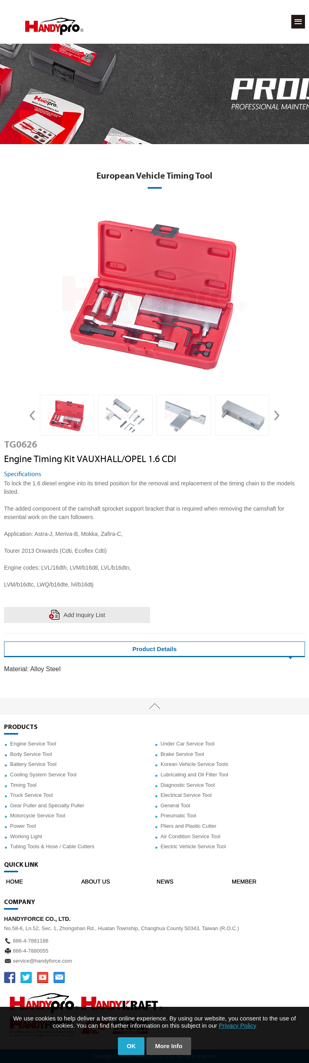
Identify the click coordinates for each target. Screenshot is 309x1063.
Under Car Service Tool (187, 744)
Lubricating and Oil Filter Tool (194, 775)
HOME (14, 881)
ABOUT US (95, 881)
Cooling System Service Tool (43, 775)
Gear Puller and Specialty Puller (47, 805)
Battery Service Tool (33, 764)
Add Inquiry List (84, 614)
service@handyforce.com (42, 961)
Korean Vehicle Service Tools (194, 764)
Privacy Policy (237, 1025)
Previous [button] (32, 415)
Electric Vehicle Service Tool (193, 846)
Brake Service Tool (182, 754)
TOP (154, 706)
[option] (67, 415)
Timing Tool (23, 785)
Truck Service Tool (31, 795)
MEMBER (244, 881)
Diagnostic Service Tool (188, 785)
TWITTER (26, 977)
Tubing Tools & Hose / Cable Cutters (52, 846)
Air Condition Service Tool (190, 836)
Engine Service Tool (33, 744)
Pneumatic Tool (178, 816)
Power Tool (23, 826)
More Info (169, 1046)
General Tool (175, 805)
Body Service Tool (31, 754)
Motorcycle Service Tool (37, 816)
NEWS (165, 881)
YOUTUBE (42, 977)
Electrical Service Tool (186, 795)
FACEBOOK (9, 977)
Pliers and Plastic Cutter (188, 826)
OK (131, 1046)
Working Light (26, 836)
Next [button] (276, 415)
